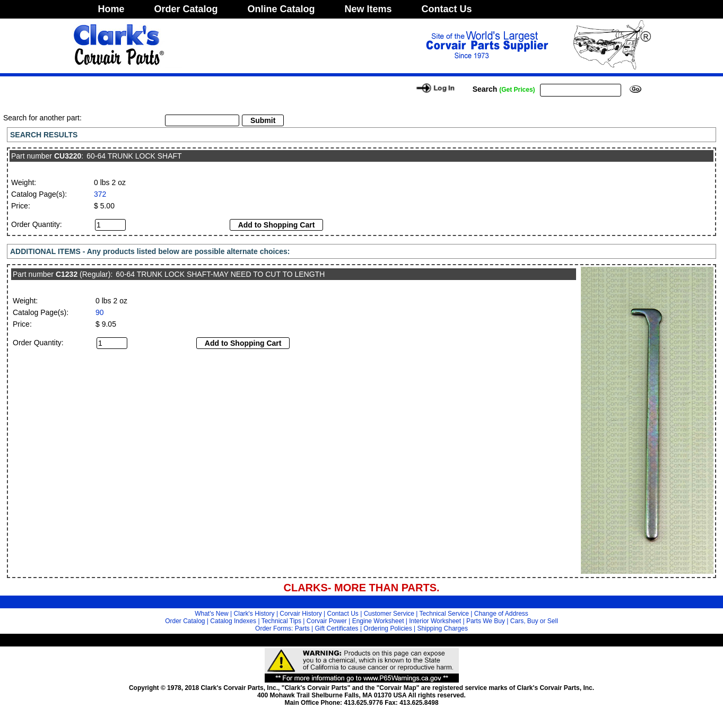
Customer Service (389, 613)
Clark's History (254, 613)
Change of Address (501, 613)
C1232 (66, 274)
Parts (302, 628)
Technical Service (444, 613)
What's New (212, 613)
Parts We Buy (485, 621)
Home (111, 9)
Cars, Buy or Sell (534, 621)
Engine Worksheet (378, 621)
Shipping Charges (442, 628)
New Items (368, 9)
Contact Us (447, 9)
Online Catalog (281, 9)
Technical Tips (281, 621)
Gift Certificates (337, 628)
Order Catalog (186, 9)
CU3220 (67, 156)
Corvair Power (327, 621)
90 (99, 312)
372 (100, 194)
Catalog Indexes (233, 621)
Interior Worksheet (435, 621)
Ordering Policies (387, 628)
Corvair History (300, 613)
